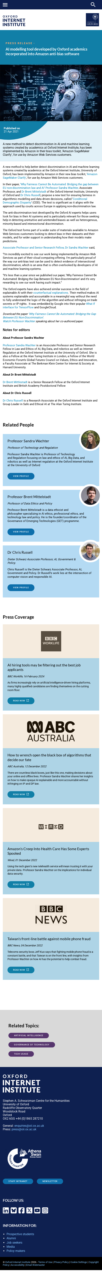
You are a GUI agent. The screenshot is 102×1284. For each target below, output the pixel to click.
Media (11, 1246)
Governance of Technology (31, 1045)
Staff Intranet (18, 1181)
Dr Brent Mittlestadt (15, 382)
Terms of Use (45, 1262)
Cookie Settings (78, 1262)
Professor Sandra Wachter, (62, 188)
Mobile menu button (5, 4)
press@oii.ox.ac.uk (24, 1129)
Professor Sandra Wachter (19, 345)
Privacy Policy (61, 1262)
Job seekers (14, 1242)
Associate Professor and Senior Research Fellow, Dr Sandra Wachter (45, 247)
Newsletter (49, 1181)
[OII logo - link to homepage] (14, 25)
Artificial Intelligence (28, 1035)
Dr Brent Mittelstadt (34, 191)
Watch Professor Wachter (19, 321)
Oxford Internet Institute (18, 1262)
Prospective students (20, 1234)
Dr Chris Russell (13, 400)
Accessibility (17, 1265)
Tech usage (21, 1054)
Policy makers (16, 1251)
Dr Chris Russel (30, 195)
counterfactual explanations (50, 292)
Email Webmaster (35, 1265)
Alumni (11, 1238)
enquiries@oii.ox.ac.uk (29, 1125)
